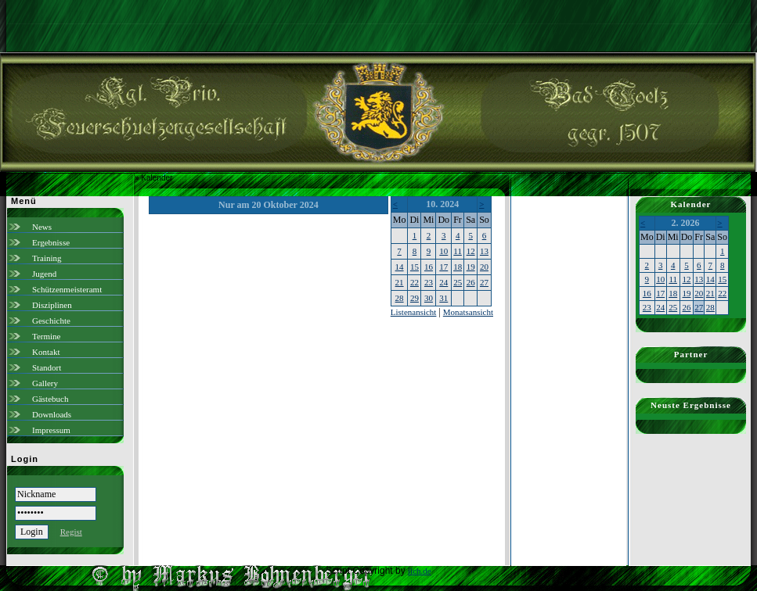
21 (399, 282)
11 (457, 251)
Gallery (45, 383)
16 (428, 266)
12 (471, 251)
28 (399, 298)
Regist (71, 531)
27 (484, 282)
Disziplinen (52, 305)
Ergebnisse (51, 242)
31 (443, 298)
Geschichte (51, 320)
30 (428, 298)
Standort (46, 367)
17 (443, 266)
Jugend (44, 273)
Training (47, 258)
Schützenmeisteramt (67, 289)
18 (457, 266)
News (42, 226)
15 (414, 266)
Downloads (51, 414)
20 (484, 266)
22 (414, 282)
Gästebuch (50, 398)
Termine (46, 336)
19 (471, 266)
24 (443, 282)
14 (399, 266)
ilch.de (419, 570)
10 (443, 251)
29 (414, 298)
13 (484, 251)
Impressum (51, 430)
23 (428, 282)
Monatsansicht (468, 312)
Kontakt (45, 351)
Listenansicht (414, 312)
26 (471, 282)
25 (457, 282)
